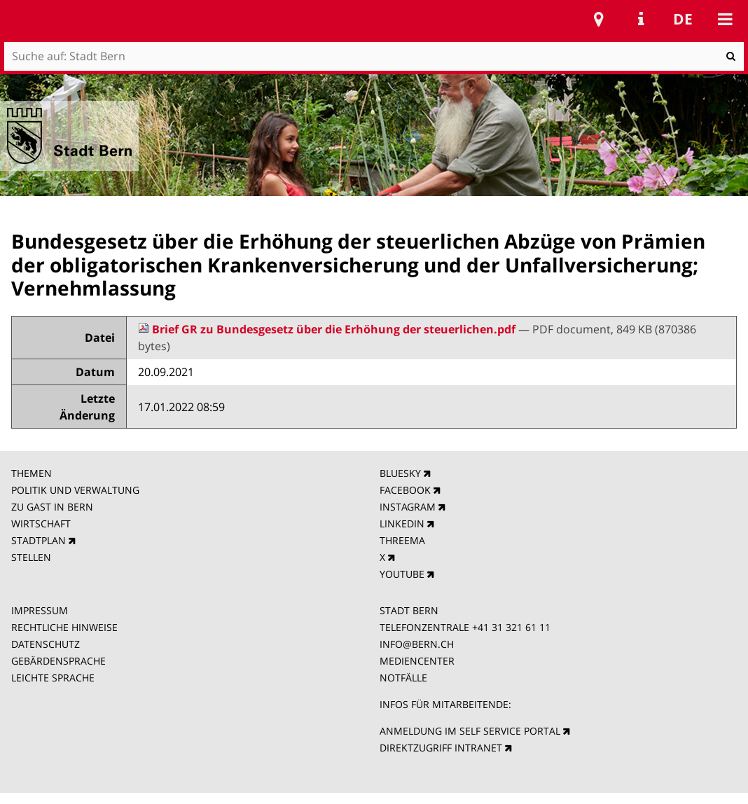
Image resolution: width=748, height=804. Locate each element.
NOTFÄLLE (403, 677)
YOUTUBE (402, 574)
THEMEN (31, 473)
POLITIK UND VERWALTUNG (75, 490)
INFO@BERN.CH (417, 644)
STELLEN (31, 557)
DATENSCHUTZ (45, 644)
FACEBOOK (405, 490)
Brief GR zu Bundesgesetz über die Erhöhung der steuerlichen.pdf (328, 329)
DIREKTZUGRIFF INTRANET (441, 747)
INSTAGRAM (408, 506)
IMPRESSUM (39, 610)
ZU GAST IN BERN (52, 506)
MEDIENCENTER (417, 660)
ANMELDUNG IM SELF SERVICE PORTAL (470, 730)
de (683, 19)
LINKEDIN (402, 523)
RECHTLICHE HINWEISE (64, 627)
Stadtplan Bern (599, 19)
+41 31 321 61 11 (511, 627)
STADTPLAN (38, 540)
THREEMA (402, 540)
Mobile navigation (725, 19)
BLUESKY (400, 473)
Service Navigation (641, 19)
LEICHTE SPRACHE (53, 677)
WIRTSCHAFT (41, 523)
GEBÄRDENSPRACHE (58, 660)
